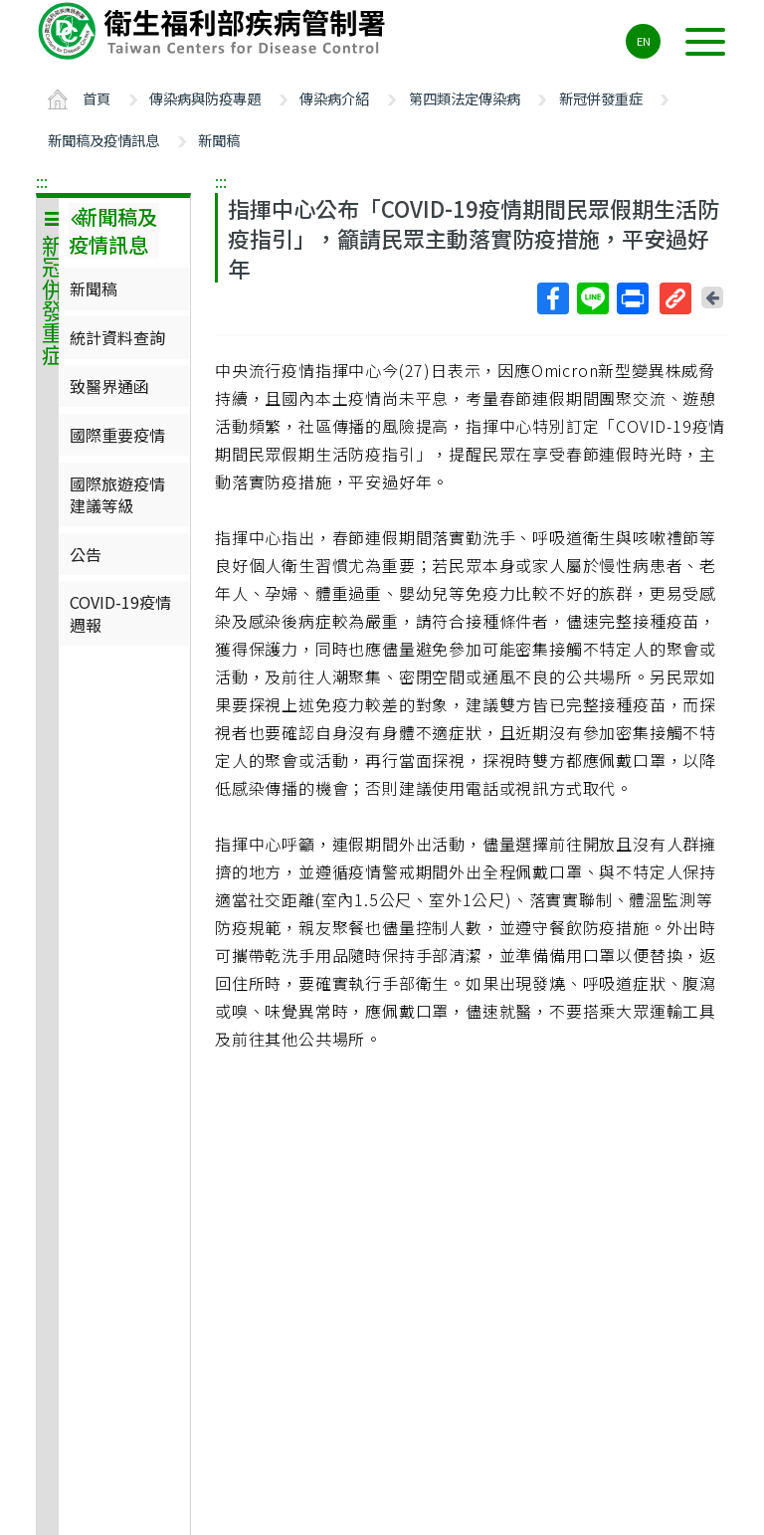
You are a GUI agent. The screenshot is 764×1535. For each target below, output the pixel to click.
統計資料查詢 (117, 337)
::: (42, 181)
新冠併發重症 (601, 98)
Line (592, 298)
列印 (632, 298)
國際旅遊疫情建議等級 (117, 494)
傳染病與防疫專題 (205, 98)
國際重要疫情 (117, 435)
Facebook (552, 298)
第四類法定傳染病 (464, 98)
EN (644, 41)
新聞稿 (219, 139)
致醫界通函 (109, 386)
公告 (85, 554)
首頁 (96, 98)
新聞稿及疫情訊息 (103, 139)
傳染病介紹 (334, 98)
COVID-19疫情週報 (120, 613)
